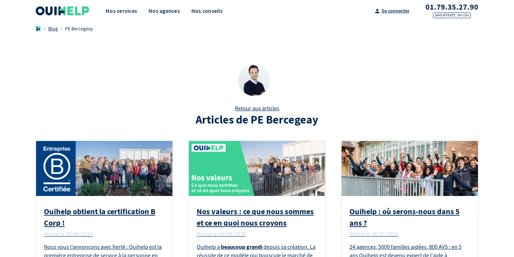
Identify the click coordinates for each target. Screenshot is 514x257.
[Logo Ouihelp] (62, 11)
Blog (53, 29)
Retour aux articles (257, 108)
